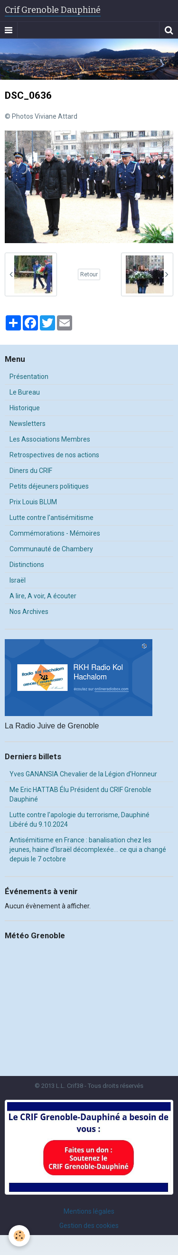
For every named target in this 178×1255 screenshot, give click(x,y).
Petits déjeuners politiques (49, 486)
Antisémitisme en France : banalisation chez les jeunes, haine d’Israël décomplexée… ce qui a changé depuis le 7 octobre (87, 849)
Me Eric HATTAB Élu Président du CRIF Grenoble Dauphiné (80, 794)
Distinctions (26, 564)
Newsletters (27, 423)
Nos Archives (28, 611)
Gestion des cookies (89, 1225)
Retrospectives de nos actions (54, 455)
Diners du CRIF (30, 470)
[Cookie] (19, 1235)
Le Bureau (24, 392)
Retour (89, 274)
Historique (24, 408)
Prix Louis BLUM (33, 502)
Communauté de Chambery (51, 549)
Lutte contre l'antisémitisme (51, 517)
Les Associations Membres (49, 439)
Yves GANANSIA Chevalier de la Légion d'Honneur (83, 774)
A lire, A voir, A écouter (42, 596)
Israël (17, 580)
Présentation (28, 376)
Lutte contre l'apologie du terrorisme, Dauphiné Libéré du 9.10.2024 (79, 819)
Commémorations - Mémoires (54, 533)
